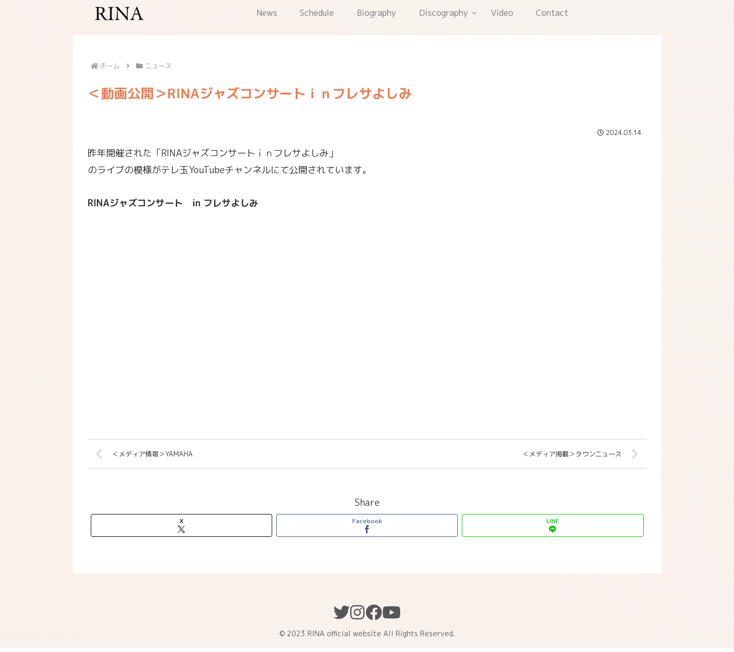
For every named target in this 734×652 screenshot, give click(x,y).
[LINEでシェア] (552, 529)
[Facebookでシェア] (367, 529)
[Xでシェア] (181, 529)
